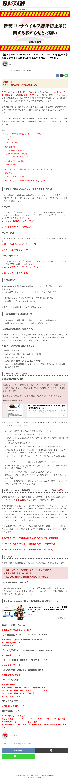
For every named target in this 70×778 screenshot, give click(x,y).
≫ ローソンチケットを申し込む (15, 273)
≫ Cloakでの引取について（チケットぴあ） (20, 244)
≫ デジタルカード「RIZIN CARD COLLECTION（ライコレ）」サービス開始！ (34, 719)
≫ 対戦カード (7, 645)
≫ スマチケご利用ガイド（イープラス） (18, 221)
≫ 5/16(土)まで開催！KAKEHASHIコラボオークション (24, 690)
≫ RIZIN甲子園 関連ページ (13, 706)
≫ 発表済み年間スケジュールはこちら (17, 630)
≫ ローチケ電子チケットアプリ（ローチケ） (20, 267)
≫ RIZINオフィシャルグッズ (13, 716)
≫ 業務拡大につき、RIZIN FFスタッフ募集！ (20, 722)
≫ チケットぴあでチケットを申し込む (17, 250)
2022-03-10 (13, 64)
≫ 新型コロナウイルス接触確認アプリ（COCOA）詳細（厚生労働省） (31, 538)
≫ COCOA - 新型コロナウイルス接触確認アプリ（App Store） (28, 550)
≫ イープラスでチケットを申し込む (16, 227)
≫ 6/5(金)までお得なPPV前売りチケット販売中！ (22, 640)
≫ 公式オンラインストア (12, 696)
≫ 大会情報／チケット (11, 643)
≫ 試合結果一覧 (8, 685)
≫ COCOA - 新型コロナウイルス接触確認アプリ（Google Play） (29, 544)
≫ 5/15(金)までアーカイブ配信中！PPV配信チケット (23, 688)
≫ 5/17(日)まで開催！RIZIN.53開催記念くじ (20, 693)
